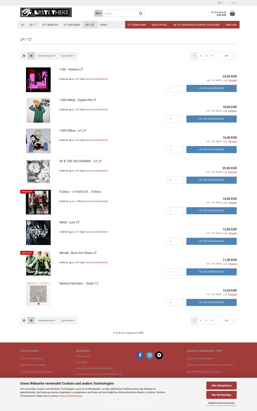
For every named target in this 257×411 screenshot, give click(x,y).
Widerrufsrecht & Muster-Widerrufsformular (101, 374)
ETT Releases (72, 24)
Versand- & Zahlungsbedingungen (96, 368)
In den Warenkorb (211, 88)
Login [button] (233, 3)
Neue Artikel (159, 24)
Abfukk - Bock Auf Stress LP (78, 253)
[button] (220, 3)
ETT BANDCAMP (137, 24)
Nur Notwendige (221, 394)
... (219, 55)
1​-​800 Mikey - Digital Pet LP (77, 100)
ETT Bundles (50, 24)
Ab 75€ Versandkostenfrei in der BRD (196, 24)
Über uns (231, 24)
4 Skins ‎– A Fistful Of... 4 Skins (80, 192)
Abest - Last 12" (69, 222)
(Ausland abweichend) (96, 79)
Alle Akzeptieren (222, 385)
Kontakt (83, 362)
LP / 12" (90, 24)
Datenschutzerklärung (70, 395)
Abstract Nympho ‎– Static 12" (79, 283)
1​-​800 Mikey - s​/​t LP (72, 130)
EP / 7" (33, 24)
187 (226, 55)
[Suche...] (98, 13)
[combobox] (46, 56)
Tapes (103, 24)
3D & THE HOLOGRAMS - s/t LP (80, 161)
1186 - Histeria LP (71, 69)
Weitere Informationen (221, 403)
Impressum (84, 356)
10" (22, 24)
